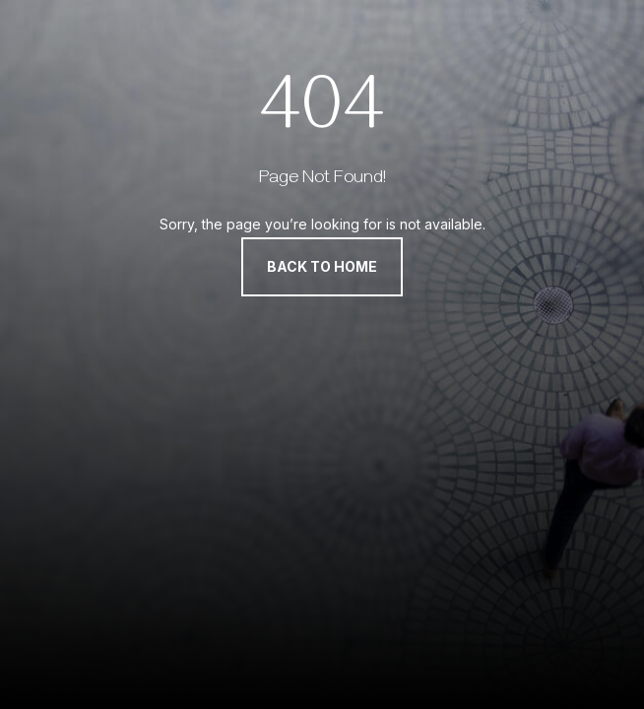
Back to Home (322, 266)
